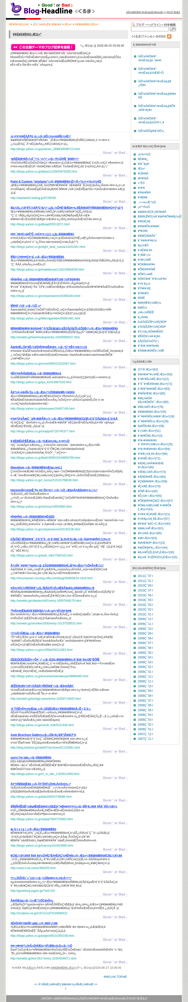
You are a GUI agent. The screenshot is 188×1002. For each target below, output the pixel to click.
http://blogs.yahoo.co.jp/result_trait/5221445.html (42, 725)
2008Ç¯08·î (145, 695)
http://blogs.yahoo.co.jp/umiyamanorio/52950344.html (45, 296)
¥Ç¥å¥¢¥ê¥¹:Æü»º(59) (152, 481)
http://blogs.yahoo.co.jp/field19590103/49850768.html (45, 457)
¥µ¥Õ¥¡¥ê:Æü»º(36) (151, 426)
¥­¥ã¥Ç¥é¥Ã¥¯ (147, 236)
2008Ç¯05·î (145, 710)
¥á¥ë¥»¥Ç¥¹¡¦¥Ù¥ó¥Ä (152, 212)
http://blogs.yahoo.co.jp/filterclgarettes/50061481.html (45, 318)
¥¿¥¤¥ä (143, 317)
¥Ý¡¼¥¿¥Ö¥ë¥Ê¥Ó (150, 331)
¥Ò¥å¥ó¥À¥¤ (146, 264)
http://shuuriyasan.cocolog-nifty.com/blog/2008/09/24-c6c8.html (52, 578)
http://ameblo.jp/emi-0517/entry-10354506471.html (43, 958)
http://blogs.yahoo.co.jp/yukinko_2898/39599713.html (45, 149)
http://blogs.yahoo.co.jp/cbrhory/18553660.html (41, 506)
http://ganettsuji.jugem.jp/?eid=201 (33, 891)
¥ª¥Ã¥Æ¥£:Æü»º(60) (151, 393)
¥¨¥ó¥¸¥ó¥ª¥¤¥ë (148, 346)
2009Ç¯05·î (145, 652)
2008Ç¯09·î (145, 691)
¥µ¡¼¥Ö (143, 245)
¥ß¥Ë (141, 298)
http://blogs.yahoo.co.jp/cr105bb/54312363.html (41, 650)
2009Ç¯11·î (145, 624)
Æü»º (68, 24)
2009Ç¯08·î (145, 638)
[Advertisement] (47, 100)
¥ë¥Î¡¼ (142, 307)
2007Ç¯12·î (145, 734)
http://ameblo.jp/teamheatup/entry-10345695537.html (45, 337)
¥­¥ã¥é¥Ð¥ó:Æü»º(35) (152, 412)
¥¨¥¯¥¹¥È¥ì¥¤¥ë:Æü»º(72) (155, 384)
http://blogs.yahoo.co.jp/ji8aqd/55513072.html (40, 224)
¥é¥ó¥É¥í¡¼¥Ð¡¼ (149, 303)
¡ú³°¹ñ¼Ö (144, 207)
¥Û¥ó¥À (143, 173)
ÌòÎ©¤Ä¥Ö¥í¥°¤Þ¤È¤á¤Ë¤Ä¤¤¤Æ (144, 12)
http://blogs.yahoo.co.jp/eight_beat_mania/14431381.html (48, 247)
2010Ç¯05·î (145, 600)
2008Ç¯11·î (145, 681)
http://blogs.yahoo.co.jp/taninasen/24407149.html (43, 408)
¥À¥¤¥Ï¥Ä (144, 192)
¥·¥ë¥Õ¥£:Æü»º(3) (150, 435)
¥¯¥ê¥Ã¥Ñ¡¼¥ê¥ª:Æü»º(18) (156, 416)
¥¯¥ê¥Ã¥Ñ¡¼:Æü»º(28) (153, 421)
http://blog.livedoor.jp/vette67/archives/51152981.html (45, 747)
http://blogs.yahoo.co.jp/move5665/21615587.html (43, 363)
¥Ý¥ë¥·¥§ (144, 288)
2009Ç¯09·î (145, 633)
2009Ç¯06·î (145, 648)
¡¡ (41, 137)
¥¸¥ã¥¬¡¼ (144, 255)
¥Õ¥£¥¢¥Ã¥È (146, 269)
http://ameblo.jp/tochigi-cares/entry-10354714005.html (46, 698)
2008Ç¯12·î (145, 676)
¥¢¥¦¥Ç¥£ (144, 221)
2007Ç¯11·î (145, 739)
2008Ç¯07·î (145, 700)
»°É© (141, 183)
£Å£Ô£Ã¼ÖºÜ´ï (148, 341)
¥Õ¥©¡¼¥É (145, 274)
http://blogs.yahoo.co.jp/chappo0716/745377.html (43, 431)
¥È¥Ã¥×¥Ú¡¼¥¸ (19, 24)
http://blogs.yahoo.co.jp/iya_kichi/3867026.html (41, 382)
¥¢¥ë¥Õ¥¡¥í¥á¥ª (148, 226)
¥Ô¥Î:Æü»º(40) (147, 491)
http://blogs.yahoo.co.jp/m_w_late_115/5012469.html (45, 774)
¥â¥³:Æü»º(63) (147, 538)
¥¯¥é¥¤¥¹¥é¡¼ (147, 240)
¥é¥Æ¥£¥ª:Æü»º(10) (151, 543)
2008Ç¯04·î (145, 715)
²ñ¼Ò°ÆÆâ (173, 12)
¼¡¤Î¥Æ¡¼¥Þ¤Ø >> (84, 984)
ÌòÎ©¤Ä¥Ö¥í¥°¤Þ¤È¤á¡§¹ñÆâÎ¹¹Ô (151, 71)
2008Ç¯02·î (145, 724)
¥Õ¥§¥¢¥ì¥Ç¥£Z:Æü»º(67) (155, 500)
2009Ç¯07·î (145, 643)
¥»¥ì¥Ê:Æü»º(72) (149, 458)
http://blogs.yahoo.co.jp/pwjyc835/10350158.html (42, 935)
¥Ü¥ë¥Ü (143, 293)
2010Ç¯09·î (145, 585)
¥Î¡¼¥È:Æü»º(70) (149, 486)
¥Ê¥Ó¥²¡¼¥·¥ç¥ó (149, 336)
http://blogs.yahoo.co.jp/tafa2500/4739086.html (41, 796)
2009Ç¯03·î (145, 662)
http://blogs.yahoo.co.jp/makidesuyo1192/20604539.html (47, 269)
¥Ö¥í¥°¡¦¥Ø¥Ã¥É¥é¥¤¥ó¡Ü (61, 998)
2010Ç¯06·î (145, 595)
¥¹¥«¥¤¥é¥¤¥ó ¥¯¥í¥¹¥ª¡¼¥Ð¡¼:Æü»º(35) (155, 442)
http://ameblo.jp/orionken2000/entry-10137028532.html (46, 623)
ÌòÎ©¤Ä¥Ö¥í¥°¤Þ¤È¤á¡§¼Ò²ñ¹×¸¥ (151, 120)
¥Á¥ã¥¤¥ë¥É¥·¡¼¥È (151, 350)
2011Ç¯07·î (145, 576)
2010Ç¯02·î (145, 609)
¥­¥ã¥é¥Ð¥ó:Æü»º (86, 24)
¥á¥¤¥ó (66, 984)
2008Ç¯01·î (145, 729)
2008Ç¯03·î (145, 719)
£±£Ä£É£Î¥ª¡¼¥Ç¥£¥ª (152, 322)
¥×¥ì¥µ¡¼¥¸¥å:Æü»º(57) (154, 519)
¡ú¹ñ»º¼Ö (144, 154)
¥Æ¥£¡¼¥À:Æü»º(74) (152, 472)
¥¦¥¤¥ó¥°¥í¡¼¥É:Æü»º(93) (155, 374)
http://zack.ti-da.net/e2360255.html (33, 868)
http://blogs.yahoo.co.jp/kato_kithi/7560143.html (42, 555)
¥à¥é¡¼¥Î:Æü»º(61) (151, 528)
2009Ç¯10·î (145, 629)
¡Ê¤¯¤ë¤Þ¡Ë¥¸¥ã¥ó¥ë (47, 24)
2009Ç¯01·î (145, 672)
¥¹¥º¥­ (141, 188)
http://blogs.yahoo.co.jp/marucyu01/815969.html (42, 845)
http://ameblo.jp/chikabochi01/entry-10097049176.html (46, 600)
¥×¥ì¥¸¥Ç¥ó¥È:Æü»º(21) (154, 514)
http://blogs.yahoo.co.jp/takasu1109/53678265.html (44, 171)
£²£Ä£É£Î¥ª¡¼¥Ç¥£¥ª (152, 326)
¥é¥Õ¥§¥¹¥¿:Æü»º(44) (153, 547)
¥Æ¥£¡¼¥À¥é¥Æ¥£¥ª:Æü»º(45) (151, 465)
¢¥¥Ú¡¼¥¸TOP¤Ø (115, 977)
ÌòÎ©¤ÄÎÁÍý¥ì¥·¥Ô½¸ (151, 131)
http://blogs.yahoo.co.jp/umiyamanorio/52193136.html (45, 529)
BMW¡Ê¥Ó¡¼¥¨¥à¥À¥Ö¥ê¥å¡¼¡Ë (160, 216)
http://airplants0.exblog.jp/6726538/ (33, 198)
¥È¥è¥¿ (143, 159)
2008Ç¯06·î (145, 705)
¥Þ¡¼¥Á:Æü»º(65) (150, 533)
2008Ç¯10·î (145, 686)
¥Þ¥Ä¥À (143, 178)
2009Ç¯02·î (145, 667)
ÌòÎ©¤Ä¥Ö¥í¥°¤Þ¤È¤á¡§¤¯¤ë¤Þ (150, 58)
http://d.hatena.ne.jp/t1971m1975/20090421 (39, 913)
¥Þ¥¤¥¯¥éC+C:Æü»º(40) (154, 523)
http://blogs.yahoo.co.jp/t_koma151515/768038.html (44, 480)
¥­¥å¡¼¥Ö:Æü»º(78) (150, 407)
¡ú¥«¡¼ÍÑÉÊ (146, 312)
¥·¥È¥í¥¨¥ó (145, 250)
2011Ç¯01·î (145, 581)
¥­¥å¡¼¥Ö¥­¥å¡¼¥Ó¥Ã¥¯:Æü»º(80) (153, 400)
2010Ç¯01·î (145, 614)
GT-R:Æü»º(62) (148, 369)
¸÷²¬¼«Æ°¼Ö (147, 202)
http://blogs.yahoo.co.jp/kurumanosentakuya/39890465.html (49, 676)
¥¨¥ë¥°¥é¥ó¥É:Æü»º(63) (154, 389)
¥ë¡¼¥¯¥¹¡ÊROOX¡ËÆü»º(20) (157, 557)
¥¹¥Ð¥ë (142, 197)
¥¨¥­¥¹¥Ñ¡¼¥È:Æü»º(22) (153, 379)
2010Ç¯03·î (145, 605)
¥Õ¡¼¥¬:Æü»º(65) (150, 496)
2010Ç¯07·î (145, 590)
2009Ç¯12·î (145, 619)
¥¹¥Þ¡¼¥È (144, 259)
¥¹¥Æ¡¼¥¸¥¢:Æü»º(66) (153, 454)
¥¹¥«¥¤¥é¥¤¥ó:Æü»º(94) (154, 449)
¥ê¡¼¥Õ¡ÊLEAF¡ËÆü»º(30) (156, 552)
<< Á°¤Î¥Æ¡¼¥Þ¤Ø (46, 984)
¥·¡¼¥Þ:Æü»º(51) (149, 431)
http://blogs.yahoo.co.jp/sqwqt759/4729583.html (42, 819)
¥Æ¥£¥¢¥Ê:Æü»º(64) (152, 477)
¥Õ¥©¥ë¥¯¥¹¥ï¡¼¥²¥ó (152, 279)
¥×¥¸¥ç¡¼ (144, 283)
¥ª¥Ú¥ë (143, 231)
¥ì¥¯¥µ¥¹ (144, 164)
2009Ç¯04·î (145, 657)
